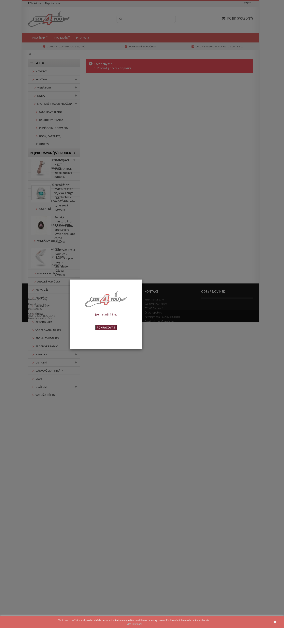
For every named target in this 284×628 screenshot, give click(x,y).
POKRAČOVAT (106, 327)
